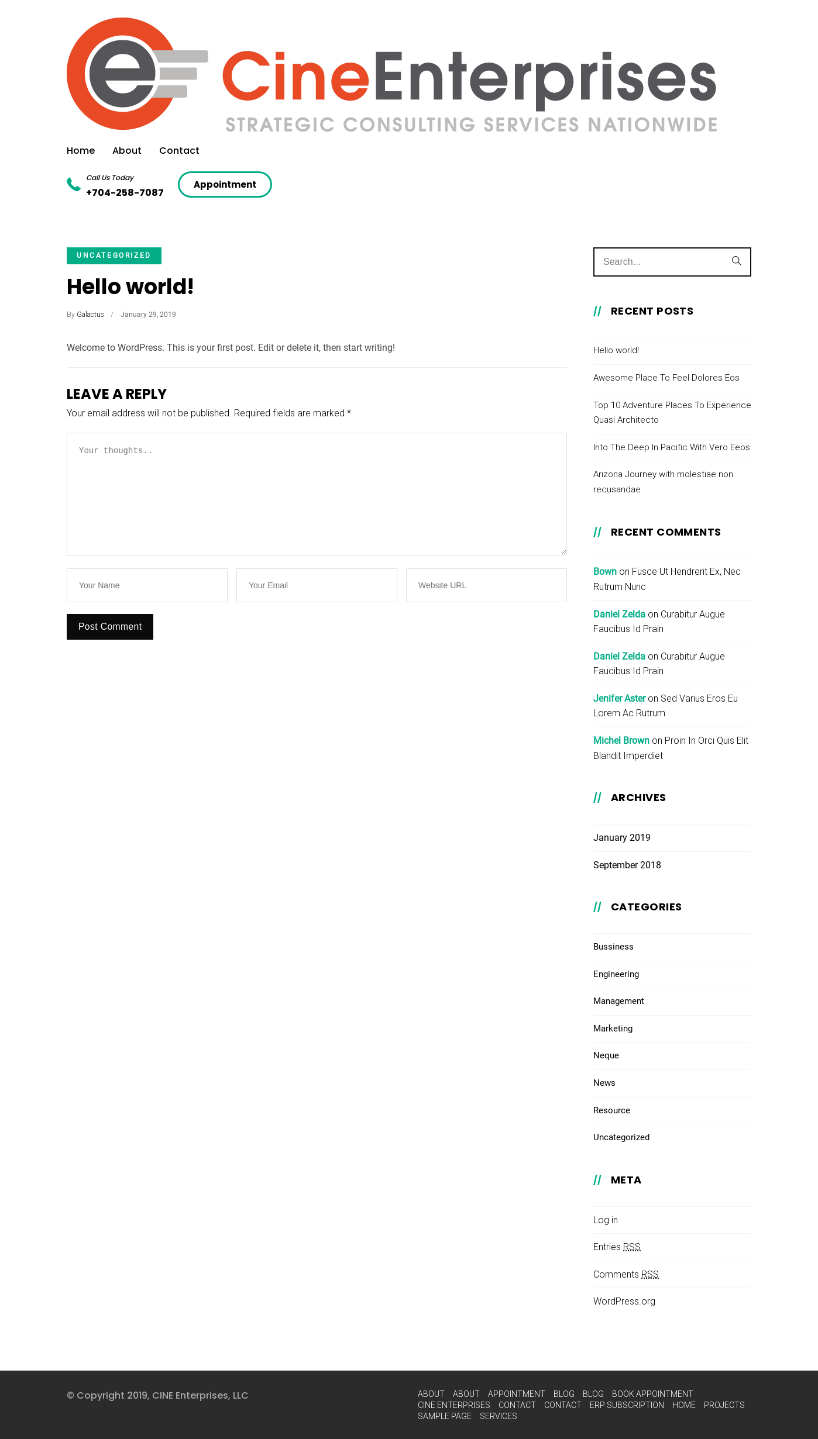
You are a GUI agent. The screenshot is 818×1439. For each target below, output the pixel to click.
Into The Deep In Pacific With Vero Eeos (671, 447)
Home (81, 150)
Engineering (616, 974)
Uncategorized (114, 255)
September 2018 (627, 865)
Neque (606, 1055)
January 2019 (622, 837)
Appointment (516, 1394)
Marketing (613, 1028)
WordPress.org (624, 1301)
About (127, 150)
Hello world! (130, 287)
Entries (617, 1246)
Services (498, 1416)
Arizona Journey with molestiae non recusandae (663, 482)
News (604, 1083)
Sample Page (445, 1416)
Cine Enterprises (454, 1405)
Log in (605, 1220)
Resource (611, 1110)
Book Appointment (652, 1394)
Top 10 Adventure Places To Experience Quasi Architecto (672, 413)
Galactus (90, 314)
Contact (179, 150)
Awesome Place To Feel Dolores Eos (666, 377)
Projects (724, 1405)
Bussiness (613, 946)
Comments (626, 1274)
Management (618, 1001)
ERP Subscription (627, 1405)
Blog (564, 1394)
